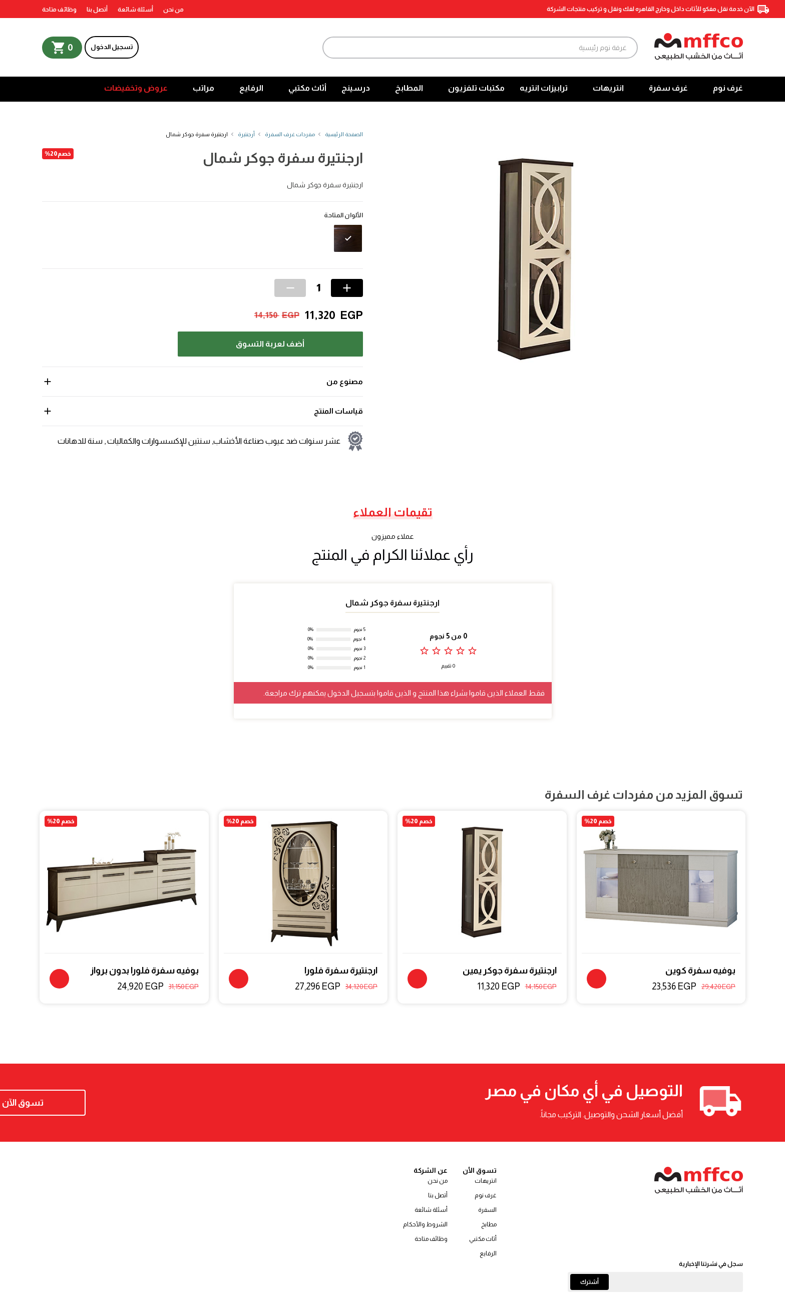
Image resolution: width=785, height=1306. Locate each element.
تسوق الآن (107, 1103)
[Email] (655, 1282)
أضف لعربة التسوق (270, 344)
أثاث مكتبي (307, 88)
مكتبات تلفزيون (476, 88)
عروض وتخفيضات (136, 88)
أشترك (589, 1281)
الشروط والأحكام (425, 1224)
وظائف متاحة (59, 9)
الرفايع (251, 88)
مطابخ (489, 1224)
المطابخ (409, 88)
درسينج (355, 88)
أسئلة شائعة (135, 9)
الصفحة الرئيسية (344, 134)
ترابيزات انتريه (544, 88)
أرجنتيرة (246, 134)
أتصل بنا (97, 9)
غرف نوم (728, 88)
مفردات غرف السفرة (290, 134)
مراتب (203, 88)
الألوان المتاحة (343, 215)
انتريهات (608, 88)
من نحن (173, 9)
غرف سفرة (668, 88)
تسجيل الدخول (112, 47)
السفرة (487, 1209)
